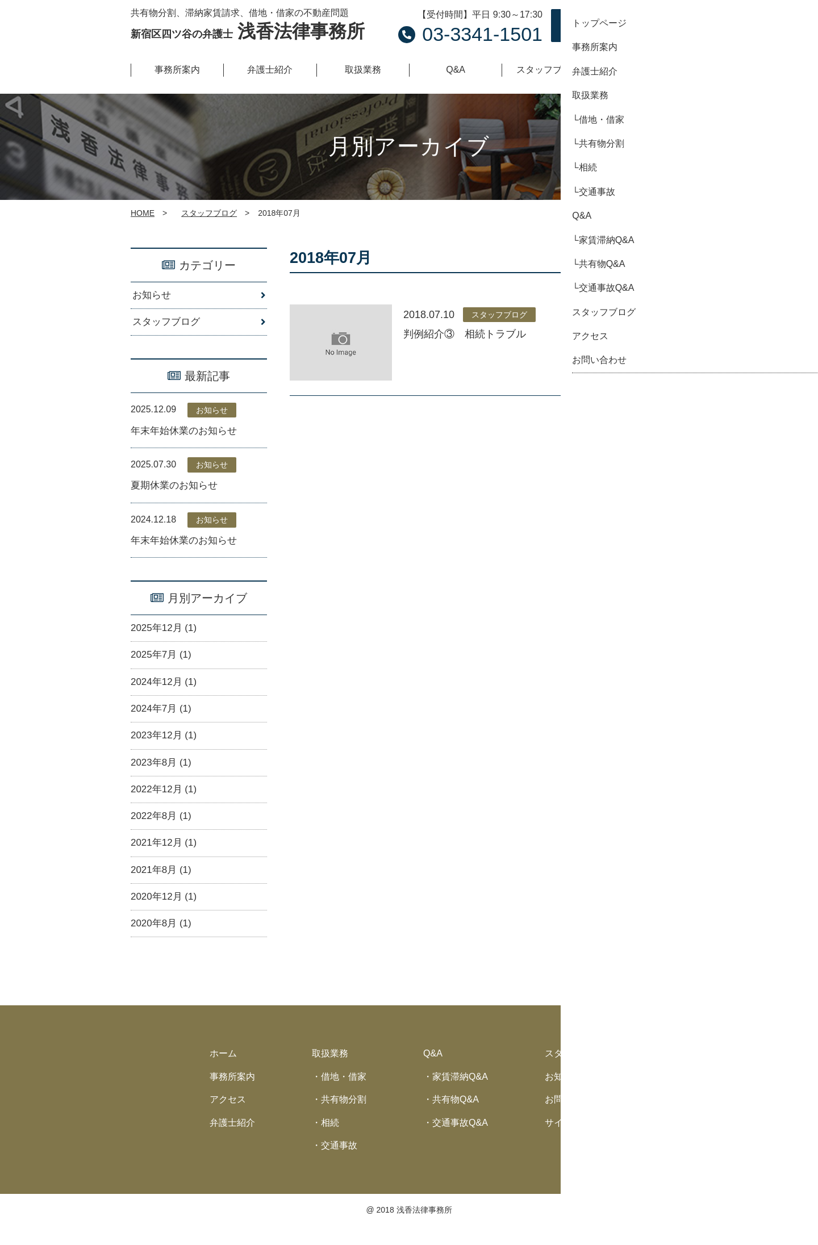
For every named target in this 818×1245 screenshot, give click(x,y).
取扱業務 (330, 1072)
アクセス (228, 1118)
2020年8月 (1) (163, 941)
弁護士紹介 (232, 1141)
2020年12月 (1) (166, 914)
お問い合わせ (630, 25)
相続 (330, 1141)
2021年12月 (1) (166, 857)
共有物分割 (343, 1118)
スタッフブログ (209, 213)
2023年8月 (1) (163, 774)
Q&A (433, 1072)
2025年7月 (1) (163, 662)
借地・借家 (343, 1095)
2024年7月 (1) (163, 718)
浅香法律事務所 (248, 31)
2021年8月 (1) (163, 885)
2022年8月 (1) (163, 829)
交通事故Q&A (460, 1141)
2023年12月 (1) (166, 746)
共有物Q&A (455, 1118)
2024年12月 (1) (166, 690)
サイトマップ (572, 1141)
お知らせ (152, 296)
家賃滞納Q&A (460, 1095)
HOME (143, 213)
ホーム (223, 1072)
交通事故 (339, 1164)
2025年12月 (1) (166, 634)
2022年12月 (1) (166, 802)
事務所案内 (232, 1095)
